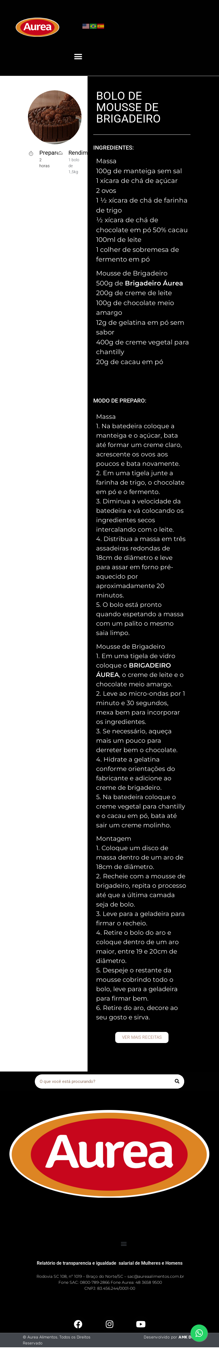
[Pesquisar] (177, 1081)
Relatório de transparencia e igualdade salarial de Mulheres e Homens (109, 1263)
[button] (78, 56)
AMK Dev (187, 1337)
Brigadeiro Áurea (154, 283)
